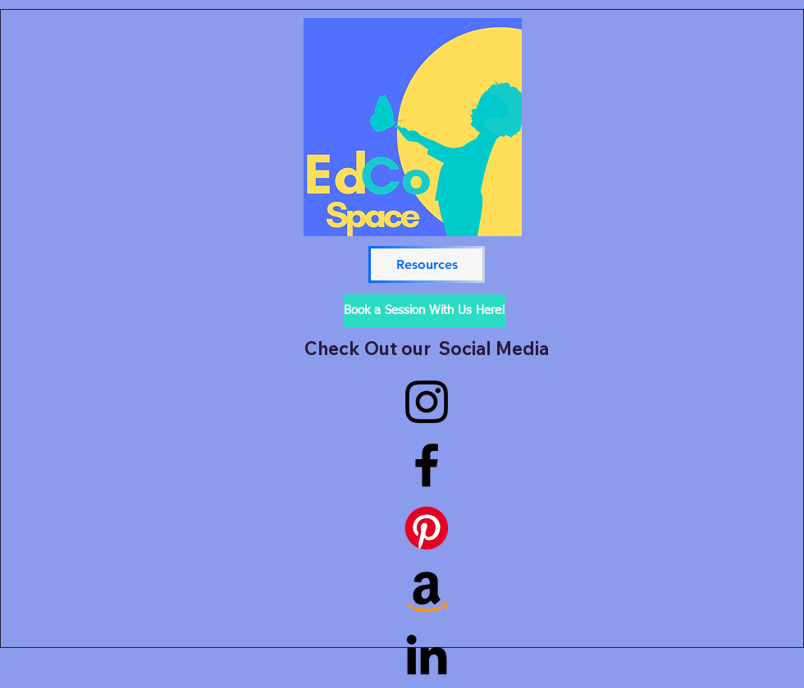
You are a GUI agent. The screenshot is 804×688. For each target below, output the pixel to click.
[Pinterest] (426, 528)
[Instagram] (426, 402)
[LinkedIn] (426, 654)
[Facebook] (426, 465)
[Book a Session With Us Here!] (424, 310)
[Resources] (426, 264)
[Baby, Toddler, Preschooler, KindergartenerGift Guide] (426, 591)
